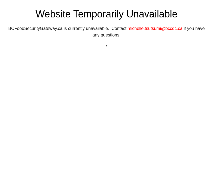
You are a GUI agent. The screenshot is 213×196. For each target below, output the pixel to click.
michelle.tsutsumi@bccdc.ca (155, 28)
